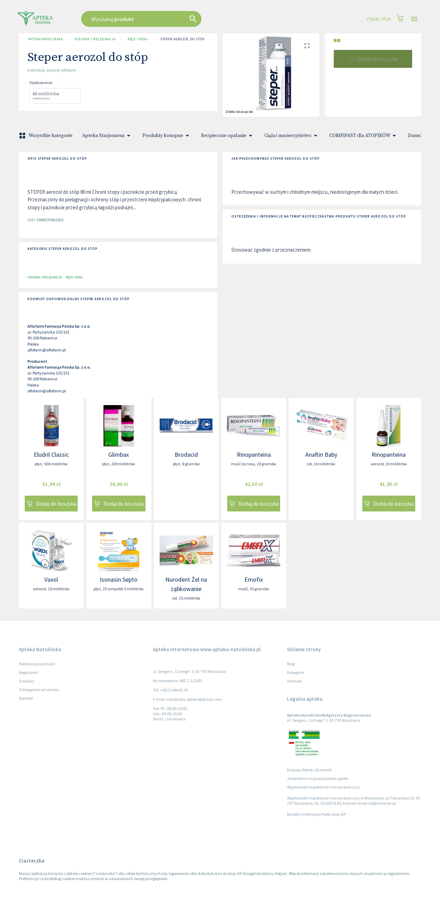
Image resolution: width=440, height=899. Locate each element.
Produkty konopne (167, 135)
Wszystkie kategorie (46, 135)
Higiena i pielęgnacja (95, 39)
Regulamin (28, 672)
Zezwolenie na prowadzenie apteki (317, 778)
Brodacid (186, 454)
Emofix (253, 579)
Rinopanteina (254, 454)
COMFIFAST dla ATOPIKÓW (364, 135)
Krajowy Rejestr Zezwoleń (309, 769)
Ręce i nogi (138, 39)
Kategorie (295, 672)
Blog (291, 663)
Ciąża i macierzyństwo (292, 135)
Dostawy (26, 681)
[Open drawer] (414, 19)
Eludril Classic (51, 454)
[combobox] (176, 19)
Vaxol (51, 579)
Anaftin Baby (321, 454)
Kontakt (26, 698)
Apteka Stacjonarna (107, 135)
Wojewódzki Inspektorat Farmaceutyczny (323, 787)
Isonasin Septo (119, 579)
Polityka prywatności (37, 663)
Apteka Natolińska (45, 39)
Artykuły (294, 681)
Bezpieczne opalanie (228, 135)
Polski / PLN (379, 19)
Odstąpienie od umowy (39, 689)
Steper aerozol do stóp (182, 39)
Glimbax (118, 454)
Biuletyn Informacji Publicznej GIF (316, 814)
